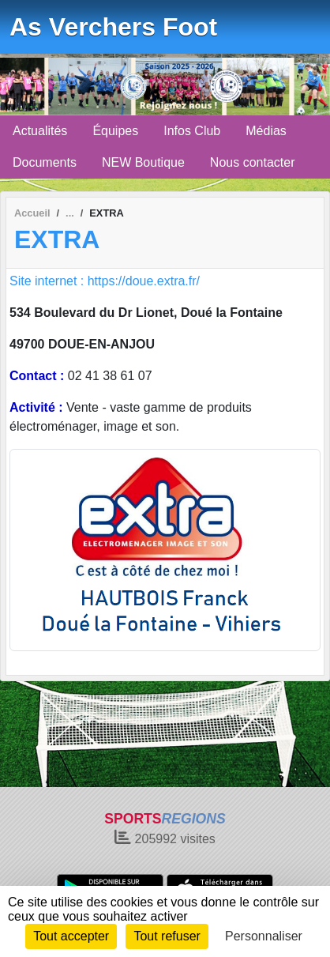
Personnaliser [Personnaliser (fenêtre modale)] (263, 936)
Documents (45, 162)
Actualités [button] (40, 131)
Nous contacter (252, 162)
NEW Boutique (143, 162)
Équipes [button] (115, 131)
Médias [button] (266, 131)
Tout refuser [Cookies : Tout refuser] (166, 936)
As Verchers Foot (113, 27)
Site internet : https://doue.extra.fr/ (104, 281)
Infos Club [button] (191, 131)
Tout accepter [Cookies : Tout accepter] (71, 936)
